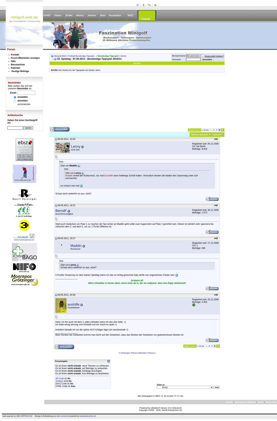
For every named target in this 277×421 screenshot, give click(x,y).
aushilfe (73, 304)
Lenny (75, 146)
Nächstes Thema (146, 353)
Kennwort (176, 59)
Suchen (137, 63)
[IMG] (58, 383)
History (80, 15)
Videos (57, 15)
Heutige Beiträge (20, 71)
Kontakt (15, 54)
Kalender (15, 68)
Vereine (92, 15)
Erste (205, 130)
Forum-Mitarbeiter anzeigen (25, 58)
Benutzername (178, 56)
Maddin (76, 246)
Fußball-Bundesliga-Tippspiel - (82, 56)
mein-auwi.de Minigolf (245, 402)
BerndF (61, 211)
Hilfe (13, 61)
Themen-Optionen (199, 134)
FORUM (146, 19)
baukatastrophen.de (88, 416)
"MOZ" (130, 15)
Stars (103, 15)
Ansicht (217, 134)
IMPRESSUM (26, 416)
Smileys (59, 381)
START (46, 15)
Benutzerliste (18, 64)
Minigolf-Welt (60, 56)
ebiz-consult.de (63, 416)
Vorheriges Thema (128, 353)
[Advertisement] (137, 101)
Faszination (115, 15)
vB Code (59, 378)
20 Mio (68, 15)
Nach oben (271, 402)
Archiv (123, 56)
